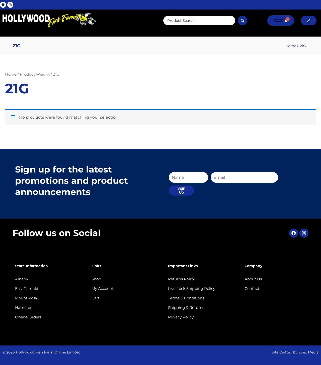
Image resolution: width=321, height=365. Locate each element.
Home (290, 46)
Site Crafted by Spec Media (295, 352)
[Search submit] (242, 20)
